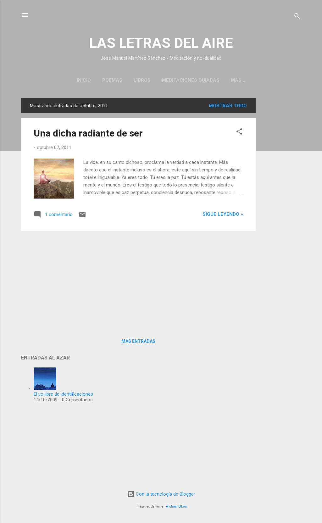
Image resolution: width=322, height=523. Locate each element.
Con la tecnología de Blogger (161, 494)
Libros (142, 80)
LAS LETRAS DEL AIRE (161, 43)
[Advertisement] (281, 192)
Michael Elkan (176, 506)
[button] (239, 132)
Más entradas (138, 341)
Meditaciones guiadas (190, 80)
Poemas (112, 80)
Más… (238, 80)
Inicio (84, 80)
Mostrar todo (228, 105)
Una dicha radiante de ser (88, 133)
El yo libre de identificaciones (63, 394)
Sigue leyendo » (223, 214)
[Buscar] (297, 17)
